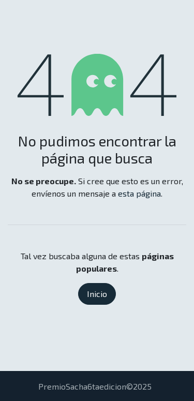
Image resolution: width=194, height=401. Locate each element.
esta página (139, 193)
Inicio (97, 294)
